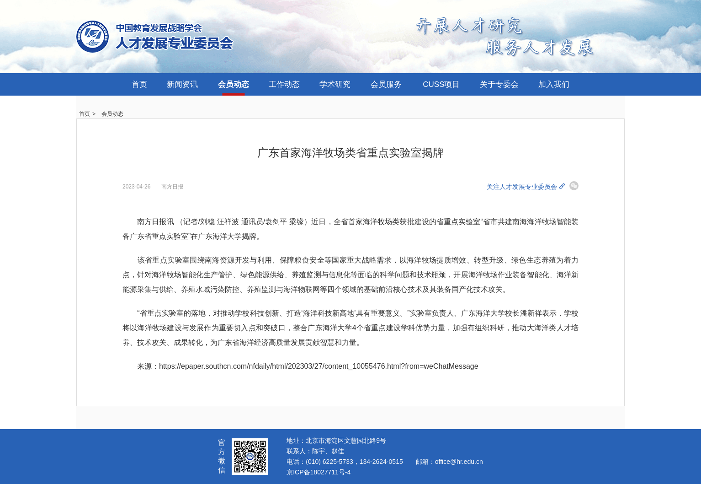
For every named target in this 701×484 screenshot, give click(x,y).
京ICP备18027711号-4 (318, 472)
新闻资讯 (182, 84)
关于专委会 (499, 84)
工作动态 (284, 84)
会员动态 (233, 84)
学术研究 (334, 84)
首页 (139, 84)
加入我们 (553, 84)
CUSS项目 (441, 84)
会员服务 (386, 84)
